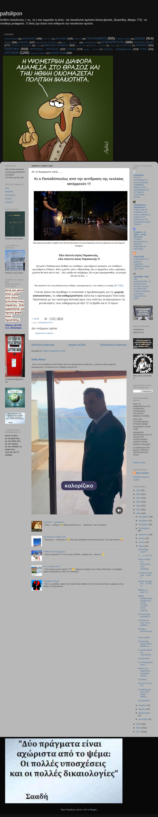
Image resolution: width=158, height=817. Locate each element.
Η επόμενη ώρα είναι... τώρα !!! (145, 575)
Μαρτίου (142, 709)
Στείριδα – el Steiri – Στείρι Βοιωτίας (140, 234)
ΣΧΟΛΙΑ (71, 49)
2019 (138, 724)
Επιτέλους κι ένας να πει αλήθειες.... (144, 622)
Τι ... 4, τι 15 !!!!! (145, 555)
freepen (8, 199)
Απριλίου (143, 705)
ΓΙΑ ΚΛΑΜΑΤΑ (96, 38)
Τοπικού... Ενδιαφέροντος (118, 49)
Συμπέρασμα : (144, 658)
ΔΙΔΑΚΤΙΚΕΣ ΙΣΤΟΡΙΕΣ (46, 42)
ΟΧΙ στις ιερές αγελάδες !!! (144, 615)
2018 (138, 728)
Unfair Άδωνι (38, 359)
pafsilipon (11, 14)
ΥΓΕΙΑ (143, 49)
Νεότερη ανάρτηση (42, 344)
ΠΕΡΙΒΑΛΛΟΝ (125, 46)
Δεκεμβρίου (144, 517)
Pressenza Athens (38, 53)
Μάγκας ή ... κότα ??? (143, 591)
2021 (138, 509)
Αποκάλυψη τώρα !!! (143, 550)
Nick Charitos (142, 473)
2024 (138, 498)
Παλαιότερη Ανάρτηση (113, 344)
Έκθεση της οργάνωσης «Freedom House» (144, 672)
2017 (138, 732)
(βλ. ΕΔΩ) (118, 285)
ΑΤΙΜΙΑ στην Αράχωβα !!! (54, 552)
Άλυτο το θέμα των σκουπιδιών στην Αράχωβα (144, 564)
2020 (138, 513)
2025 (138, 494)
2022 (138, 506)
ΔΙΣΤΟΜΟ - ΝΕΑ (141, 277)
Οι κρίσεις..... (143, 679)
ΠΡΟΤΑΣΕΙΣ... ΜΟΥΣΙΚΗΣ (44, 49)
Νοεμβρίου (143, 521)
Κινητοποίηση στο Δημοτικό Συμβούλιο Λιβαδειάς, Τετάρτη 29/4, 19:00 (141, 264)
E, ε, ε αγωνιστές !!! (51, 566)
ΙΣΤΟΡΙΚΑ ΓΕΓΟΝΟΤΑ (21, 45)
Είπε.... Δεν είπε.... (70, 42)
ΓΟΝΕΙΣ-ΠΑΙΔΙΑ (123, 39)
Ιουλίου (142, 538)
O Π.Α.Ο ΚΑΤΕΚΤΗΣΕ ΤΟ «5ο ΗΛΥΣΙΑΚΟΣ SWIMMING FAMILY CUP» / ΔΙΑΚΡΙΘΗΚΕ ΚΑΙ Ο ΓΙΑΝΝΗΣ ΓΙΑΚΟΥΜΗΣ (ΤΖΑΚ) (141, 187)
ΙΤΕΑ (38, 46)
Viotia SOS (139, 257)
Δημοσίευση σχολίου (44, 333)
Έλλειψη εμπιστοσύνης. (145, 631)
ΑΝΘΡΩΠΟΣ (29, 38)
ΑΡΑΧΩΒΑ (61, 38)
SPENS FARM (58, 53)
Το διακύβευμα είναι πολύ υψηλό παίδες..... (144, 693)
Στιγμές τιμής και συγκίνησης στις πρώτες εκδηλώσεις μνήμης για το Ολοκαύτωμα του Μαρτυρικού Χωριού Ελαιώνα (142, 216)
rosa (7, 188)
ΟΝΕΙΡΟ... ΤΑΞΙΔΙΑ (97, 46)
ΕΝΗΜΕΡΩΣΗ (90, 42)
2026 (138, 490)
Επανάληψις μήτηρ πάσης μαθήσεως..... (145, 643)
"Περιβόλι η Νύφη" (51, 581)
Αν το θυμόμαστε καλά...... (145, 663)
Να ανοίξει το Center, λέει (54, 537)
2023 (138, 502)
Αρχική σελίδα (77, 344)
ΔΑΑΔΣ (140, 38)
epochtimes (10, 195)
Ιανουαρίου (144, 719)
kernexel (9, 202)
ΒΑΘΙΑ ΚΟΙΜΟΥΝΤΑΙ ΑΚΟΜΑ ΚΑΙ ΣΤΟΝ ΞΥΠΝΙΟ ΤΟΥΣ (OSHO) (145, 603)
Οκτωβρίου (144, 524)
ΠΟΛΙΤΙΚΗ (11, 49)
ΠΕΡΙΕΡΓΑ (141, 45)
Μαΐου (142, 546)
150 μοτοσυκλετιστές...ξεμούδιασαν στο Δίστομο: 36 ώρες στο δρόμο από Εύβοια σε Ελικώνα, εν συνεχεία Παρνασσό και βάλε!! (142, 289)
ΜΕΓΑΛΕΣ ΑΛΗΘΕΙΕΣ (57, 45)
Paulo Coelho (144, 637)
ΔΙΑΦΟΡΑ (23, 42)
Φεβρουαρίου (144, 713)
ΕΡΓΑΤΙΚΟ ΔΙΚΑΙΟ (144, 42)
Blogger (93, 810)
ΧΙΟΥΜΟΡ (11, 52)
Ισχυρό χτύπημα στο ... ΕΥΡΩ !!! (145, 583)
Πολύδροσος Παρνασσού (140, 206)
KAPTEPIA (139, 175)
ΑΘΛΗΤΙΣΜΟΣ (10, 39)
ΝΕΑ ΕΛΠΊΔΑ (81, 45)
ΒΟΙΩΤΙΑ (77, 39)
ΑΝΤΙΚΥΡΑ (47, 39)
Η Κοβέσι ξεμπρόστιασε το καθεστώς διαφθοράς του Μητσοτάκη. (141, 244)
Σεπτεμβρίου (144, 528)
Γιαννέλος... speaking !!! (53, 522)
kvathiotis (9, 192)
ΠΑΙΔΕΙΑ (113, 45)
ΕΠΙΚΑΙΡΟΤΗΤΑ (112, 42)
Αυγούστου (144, 534)
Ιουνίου (142, 542)
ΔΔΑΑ (7, 42)
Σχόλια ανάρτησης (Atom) (54, 351)
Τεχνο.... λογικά (91, 49)
